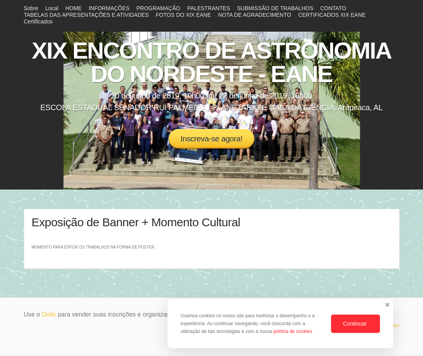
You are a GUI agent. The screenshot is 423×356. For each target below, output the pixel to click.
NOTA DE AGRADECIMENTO (254, 15)
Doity (49, 314)
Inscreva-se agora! (211, 138)
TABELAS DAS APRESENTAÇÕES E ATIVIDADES (86, 15)
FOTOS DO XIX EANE (183, 15)
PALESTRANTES (208, 8)
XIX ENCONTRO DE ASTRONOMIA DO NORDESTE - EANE (211, 62)
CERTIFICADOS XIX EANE (331, 15)
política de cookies (293, 331)
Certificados (38, 21)
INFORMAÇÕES (109, 8)
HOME (73, 8)
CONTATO (333, 8)
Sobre (31, 8)
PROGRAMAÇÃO (158, 8)
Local (51, 8)
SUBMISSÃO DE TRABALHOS (275, 8)
